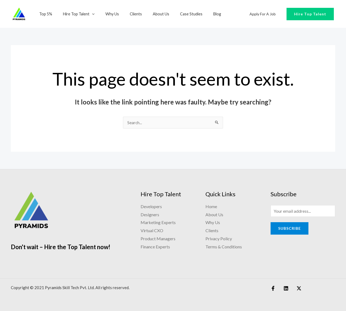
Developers (151, 206)
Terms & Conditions (223, 246)
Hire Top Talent (74, 14)
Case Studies (174, 14)
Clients (125, 14)
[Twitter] (296, 288)
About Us (147, 14)
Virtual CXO (152, 230)
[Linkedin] (284, 288)
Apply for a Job (264, 14)
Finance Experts (155, 246)
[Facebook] (273, 288)
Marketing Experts (158, 222)
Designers (150, 214)
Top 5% (44, 14)
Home (211, 206)
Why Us (104, 14)
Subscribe (289, 229)
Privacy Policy (218, 238)
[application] (87, 14)
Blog (197, 14)
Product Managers (158, 238)
